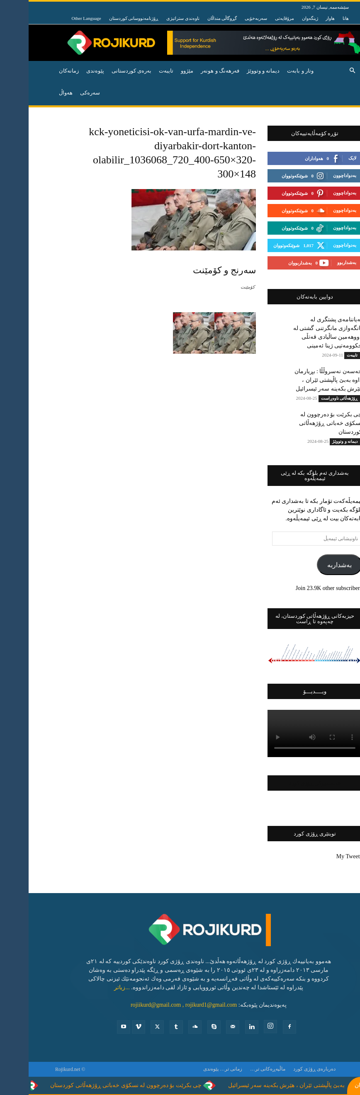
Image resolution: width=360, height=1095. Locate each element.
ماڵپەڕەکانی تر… (239, 1069)
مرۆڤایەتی (255, 18)
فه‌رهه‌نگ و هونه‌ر (191, 71)
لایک (324, 157)
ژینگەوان (281, 18)
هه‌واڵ (37, 93)
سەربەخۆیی (227, 18)
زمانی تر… (202, 1069)
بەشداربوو (318, 262)
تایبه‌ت (137, 71)
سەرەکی (61, 93)
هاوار (301, 18)
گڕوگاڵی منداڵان (194, 18)
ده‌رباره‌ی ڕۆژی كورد (286, 1069)
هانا (317, 18)
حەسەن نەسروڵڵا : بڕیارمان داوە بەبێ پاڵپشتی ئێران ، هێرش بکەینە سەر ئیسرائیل (299, 380)
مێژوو (158, 71)
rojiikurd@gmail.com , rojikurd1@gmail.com (155, 1005)
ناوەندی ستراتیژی (154, 18)
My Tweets (320, 856)
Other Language (58, 18)
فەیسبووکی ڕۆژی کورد (286, 783)
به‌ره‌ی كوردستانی (103, 71)
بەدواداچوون (316, 175)
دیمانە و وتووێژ (234, 71)
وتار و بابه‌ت (271, 71)
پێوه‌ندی (66, 71)
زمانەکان (40, 71)
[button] (323, 71)
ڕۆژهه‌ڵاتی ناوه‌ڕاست (310, 398)
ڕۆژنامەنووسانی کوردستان (105, 18)
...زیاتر (93, 987)
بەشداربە (311, 564)
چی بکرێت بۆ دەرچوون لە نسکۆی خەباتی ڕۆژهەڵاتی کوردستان (301, 423)
